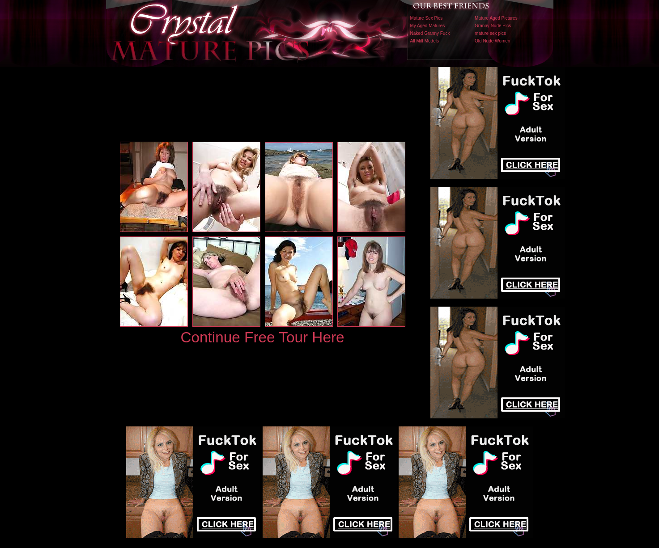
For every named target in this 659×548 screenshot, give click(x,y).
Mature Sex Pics (426, 18)
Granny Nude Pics (493, 25)
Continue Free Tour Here (262, 337)
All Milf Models (424, 40)
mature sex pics (490, 33)
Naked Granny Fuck (430, 33)
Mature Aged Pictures (496, 18)
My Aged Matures (427, 25)
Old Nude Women (492, 40)
